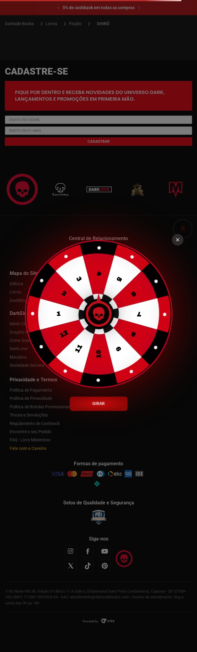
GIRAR (98, 403)
